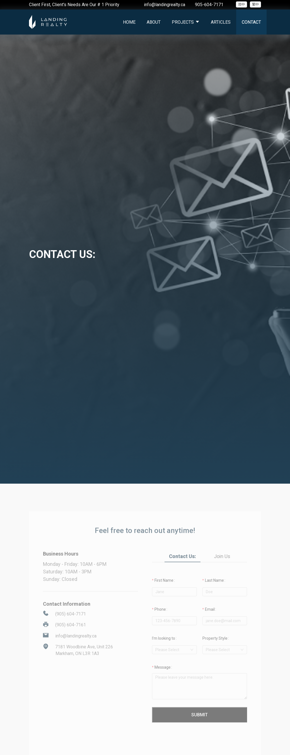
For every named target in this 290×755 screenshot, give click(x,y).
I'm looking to (163, 646)
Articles (221, 22)
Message (162, 675)
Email (210, 617)
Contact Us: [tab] (182, 565)
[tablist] (199, 564)
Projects (186, 22)
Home (129, 22)
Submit (199, 723)
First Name (163, 588)
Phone (160, 617)
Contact (251, 22)
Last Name (214, 588)
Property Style (215, 646)
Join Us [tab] (222, 565)
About (154, 22)
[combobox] (174, 658)
